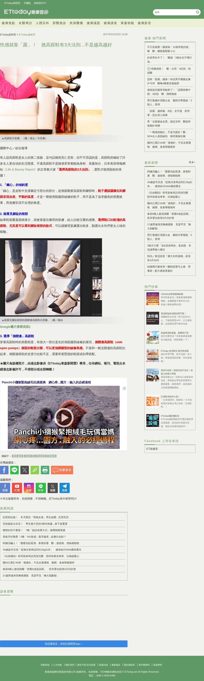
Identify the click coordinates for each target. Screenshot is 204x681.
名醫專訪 (25, 23)
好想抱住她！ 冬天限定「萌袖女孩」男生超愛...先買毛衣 (36, 517)
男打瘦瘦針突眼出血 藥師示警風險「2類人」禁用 (169, 102)
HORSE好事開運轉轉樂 (172, 294)
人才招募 (57, 665)
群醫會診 (59, 23)
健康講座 (110, 23)
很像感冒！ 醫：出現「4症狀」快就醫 (169, 70)
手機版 (27, 3)
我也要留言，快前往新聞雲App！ (64, 643)
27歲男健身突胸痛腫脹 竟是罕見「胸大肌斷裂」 (31, 575)
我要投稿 (45, 665)
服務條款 (116, 665)
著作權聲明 (144, 665)
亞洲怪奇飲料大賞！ (170, 396)
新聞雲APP (40, 3)
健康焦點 (8, 23)
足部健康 (39, 456)
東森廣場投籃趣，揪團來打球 (175, 333)
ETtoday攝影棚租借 (170, 416)
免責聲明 (157, 665)
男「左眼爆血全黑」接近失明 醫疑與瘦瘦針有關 (169, 123)
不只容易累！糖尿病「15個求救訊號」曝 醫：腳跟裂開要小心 (169, 49)
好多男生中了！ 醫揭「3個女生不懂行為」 (169, 59)
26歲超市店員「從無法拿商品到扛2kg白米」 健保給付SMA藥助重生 (42, 549)
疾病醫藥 (76, 23)
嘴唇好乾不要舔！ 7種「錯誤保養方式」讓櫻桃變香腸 (34, 530)
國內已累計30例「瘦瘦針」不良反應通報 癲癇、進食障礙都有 (38, 562)
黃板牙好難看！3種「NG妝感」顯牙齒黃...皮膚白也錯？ (34, 536)
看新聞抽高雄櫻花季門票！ (173, 313)
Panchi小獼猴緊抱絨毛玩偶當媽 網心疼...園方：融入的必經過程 (46, 382)
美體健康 (51, 456)
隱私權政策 (129, 665)
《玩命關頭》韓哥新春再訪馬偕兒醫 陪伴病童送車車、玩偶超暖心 (41, 556)
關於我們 (69, 665)
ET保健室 (152, 448)
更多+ (192, 162)
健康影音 (144, 23)
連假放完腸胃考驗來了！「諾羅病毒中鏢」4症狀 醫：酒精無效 (169, 91)
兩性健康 (17, 456)
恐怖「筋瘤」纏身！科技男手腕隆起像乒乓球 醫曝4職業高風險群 (169, 81)
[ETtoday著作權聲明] (61, 498)
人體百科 (42, 23)
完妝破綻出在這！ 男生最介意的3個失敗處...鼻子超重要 (35, 523)
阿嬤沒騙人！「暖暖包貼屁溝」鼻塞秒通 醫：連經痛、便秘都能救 (41, 543)
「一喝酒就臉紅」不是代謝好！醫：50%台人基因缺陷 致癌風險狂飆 (167, 134)
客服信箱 (103, 665)
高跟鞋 (28, 456)
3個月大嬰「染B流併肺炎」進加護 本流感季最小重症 (169, 247)
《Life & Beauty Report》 (20, 169)
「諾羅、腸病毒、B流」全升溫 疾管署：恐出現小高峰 (168, 112)
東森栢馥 (127, 23)
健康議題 (93, 23)
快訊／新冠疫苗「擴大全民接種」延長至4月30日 (169, 258)
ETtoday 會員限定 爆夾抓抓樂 (175, 351)
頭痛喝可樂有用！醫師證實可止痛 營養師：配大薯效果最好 (169, 268)
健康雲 (26, 12)
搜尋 (198, 12)
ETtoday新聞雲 (12, 3)
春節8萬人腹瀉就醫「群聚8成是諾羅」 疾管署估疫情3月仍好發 (39, 569)
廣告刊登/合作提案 (86, 665)
